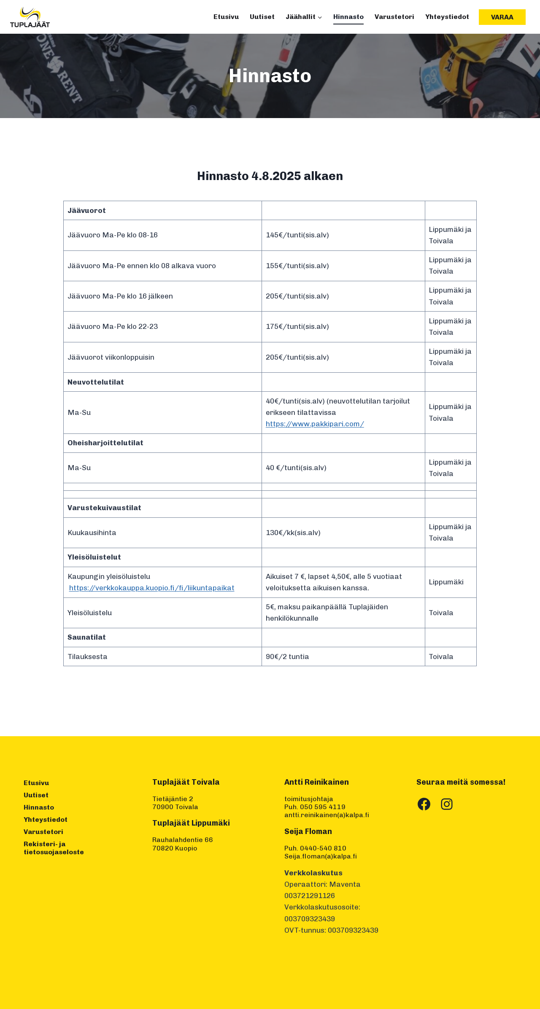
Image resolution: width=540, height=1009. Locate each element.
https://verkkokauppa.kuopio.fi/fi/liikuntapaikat (152, 588)
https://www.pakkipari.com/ (315, 424)
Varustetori (394, 17)
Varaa (502, 17)
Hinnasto (348, 17)
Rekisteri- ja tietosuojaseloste (54, 848)
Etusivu (226, 17)
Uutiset (262, 17)
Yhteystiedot (447, 17)
